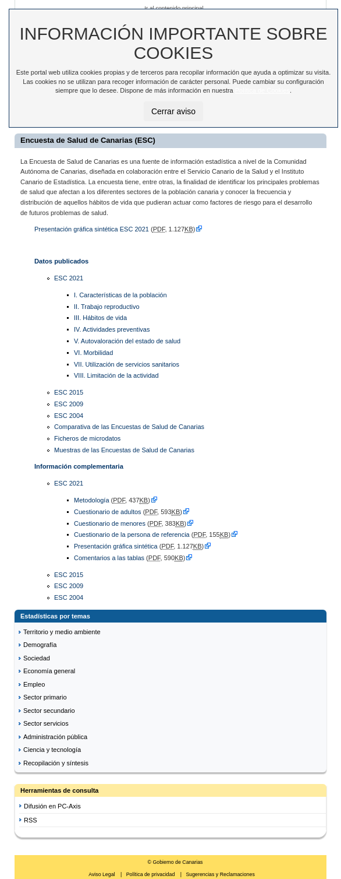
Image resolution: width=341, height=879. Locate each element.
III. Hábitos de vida (100, 317)
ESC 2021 (68, 278)
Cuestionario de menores (109, 523)
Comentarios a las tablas (109, 557)
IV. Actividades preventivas (112, 329)
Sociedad (36, 658)
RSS (30, 820)
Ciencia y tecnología (52, 749)
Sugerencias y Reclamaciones (220, 874)
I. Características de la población (120, 294)
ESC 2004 (68, 415)
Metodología (91, 500)
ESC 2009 (68, 403)
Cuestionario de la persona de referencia (132, 534)
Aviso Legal (102, 874)
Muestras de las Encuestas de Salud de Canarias (124, 449)
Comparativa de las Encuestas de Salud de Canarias (129, 426)
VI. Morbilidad (93, 352)
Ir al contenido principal (174, 8)
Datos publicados (61, 261)
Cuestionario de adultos (107, 511)
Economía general (49, 670)
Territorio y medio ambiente (62, 631)
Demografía (39, 644)
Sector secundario (49, 710)
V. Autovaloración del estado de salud (127, 340)
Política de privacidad (151, 874)
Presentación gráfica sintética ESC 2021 (91, 229)
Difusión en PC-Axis (52, 806)
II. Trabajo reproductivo (107, 306)
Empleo (34, 684)
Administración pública (55, 736)
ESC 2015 (68, 392)
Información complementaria (78, 466)
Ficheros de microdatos (87, 438)
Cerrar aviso (173, 111)
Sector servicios (46, 723)
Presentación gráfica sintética (116, 546)
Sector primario (45, 697)
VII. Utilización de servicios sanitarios (126, 364)
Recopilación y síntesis (55, 763)
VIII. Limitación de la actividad (116, 375)
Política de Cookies (262, 90)
